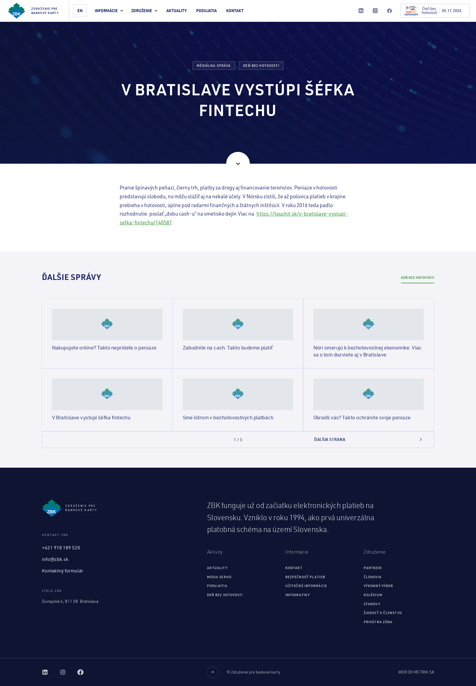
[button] (109, 11)
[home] (34, 11)
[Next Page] (368, 440)
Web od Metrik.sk (416, 672)
